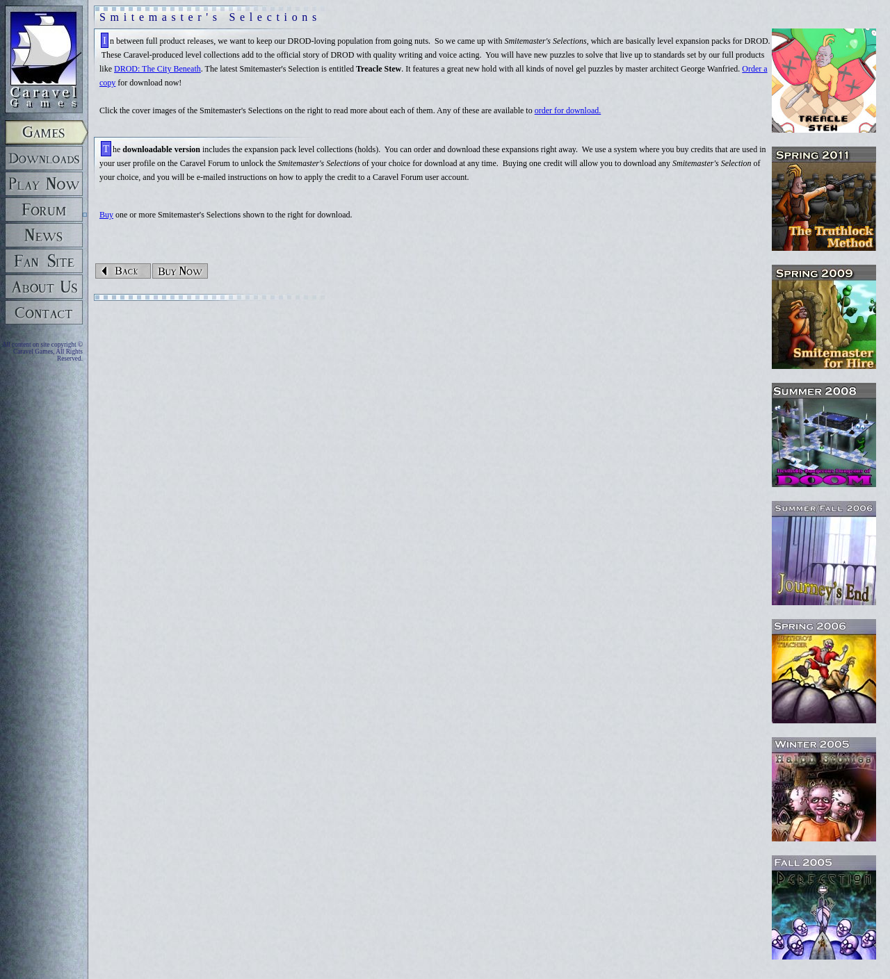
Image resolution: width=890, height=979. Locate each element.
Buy (106, 215)
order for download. (568, 110)
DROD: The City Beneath (157, 69)
